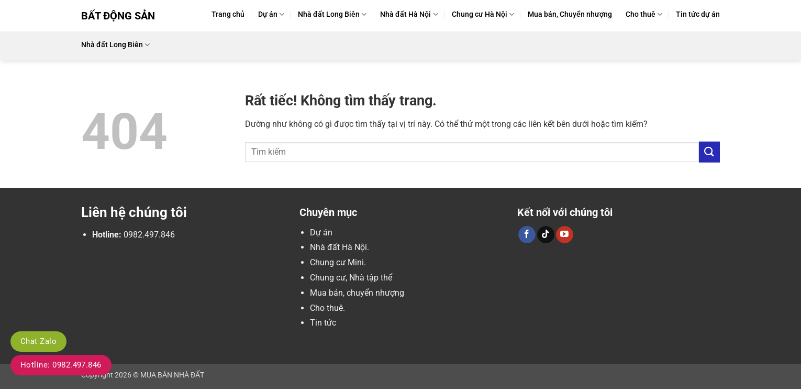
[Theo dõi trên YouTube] (564, 235)
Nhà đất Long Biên (332, 14)
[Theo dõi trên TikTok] (545, 235)
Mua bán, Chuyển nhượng (570, 14)
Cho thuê (644, 14)
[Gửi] (709, 152)
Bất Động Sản (118, 15)
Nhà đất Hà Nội (409, 14)
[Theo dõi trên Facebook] (527, 235)
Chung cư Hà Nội (483, 14)
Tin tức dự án (698, 14)
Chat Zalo (38, 341)
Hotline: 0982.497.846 (61, 365)
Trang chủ (228, 14)
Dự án (271, 14)
